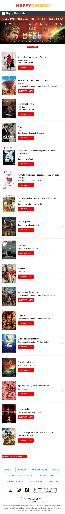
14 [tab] (45, 41)
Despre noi (22, 470)
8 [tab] (30, 41)
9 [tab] (32, 41)
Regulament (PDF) (45, 475)
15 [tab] (48, 41)
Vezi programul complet (14, 456)
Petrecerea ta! (35, 481)
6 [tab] (24, 41)
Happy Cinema (32, 5)
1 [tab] (11, 41)
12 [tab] (40, 41)
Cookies (56, 470)
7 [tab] (27, 41)
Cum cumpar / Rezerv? (22, 475)
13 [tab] (43, 41)
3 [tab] (16, 41)
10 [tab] (35, 41)
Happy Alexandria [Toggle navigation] (13, 13)
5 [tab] (22, 41)
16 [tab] (51, 41)
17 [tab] (53, 41)
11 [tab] (37, 41)
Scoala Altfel (53, 481)
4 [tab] (19, 41)
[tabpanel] (32, 30)
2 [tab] (14, 41)
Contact (8, 470)
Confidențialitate (40, 470)
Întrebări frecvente (15, 481)
